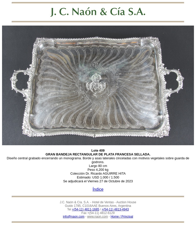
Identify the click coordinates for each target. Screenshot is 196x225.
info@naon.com (73, 216)
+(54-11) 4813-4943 (115, 209)
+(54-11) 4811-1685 (85, 209)
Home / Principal (122, 216)
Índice (98, 189)
